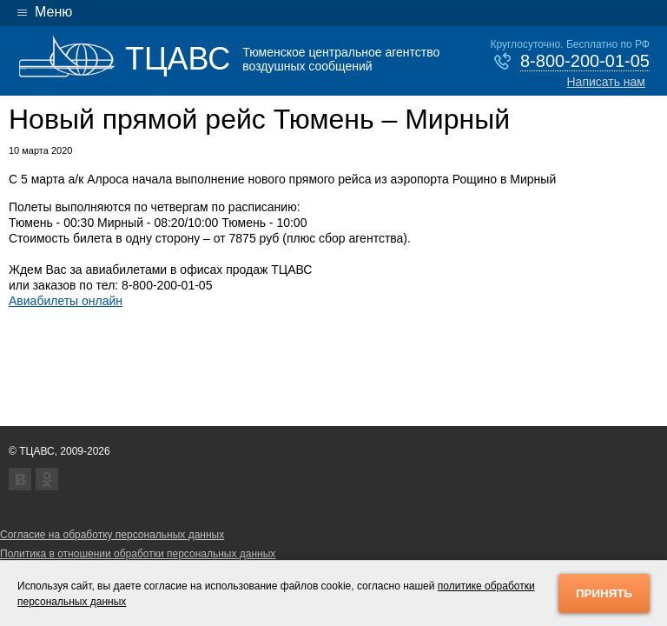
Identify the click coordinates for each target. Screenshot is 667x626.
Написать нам (605, 82)
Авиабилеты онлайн (65, 301)
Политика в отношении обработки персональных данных (137, 554)
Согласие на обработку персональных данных (112, 535)
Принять (604, 593)
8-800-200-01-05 (585, 60)
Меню (53, 11)
